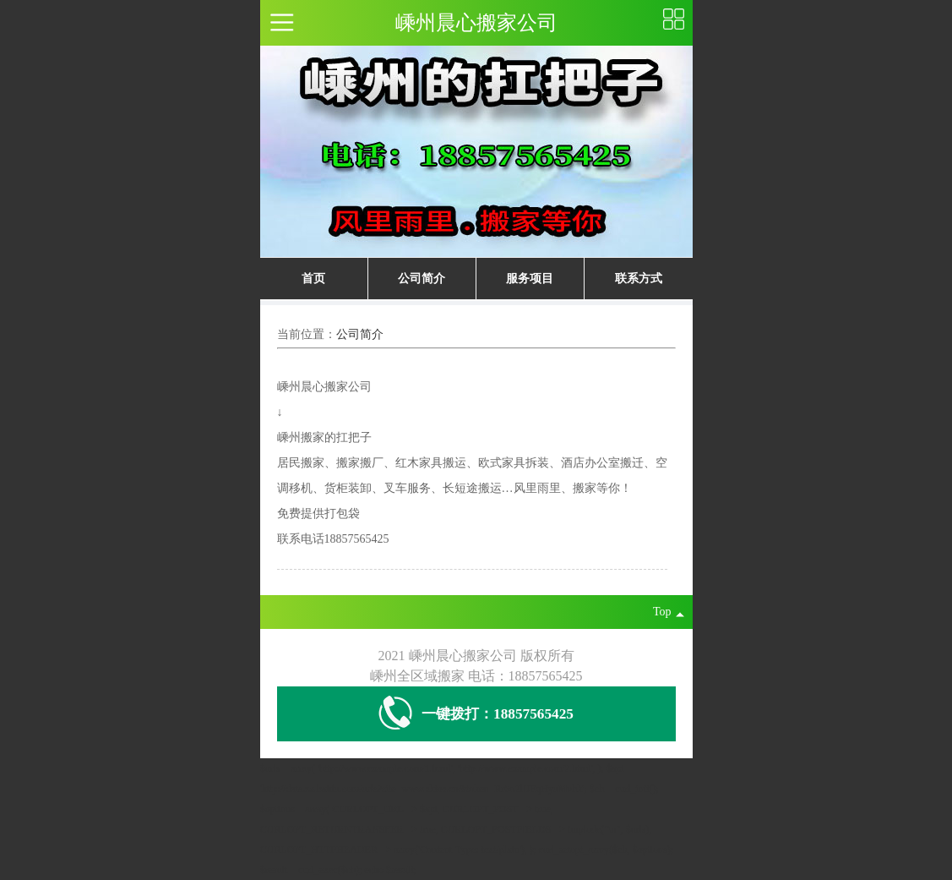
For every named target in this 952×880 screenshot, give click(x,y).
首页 (313, 278)
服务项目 (529, 278)
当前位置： (306, 334)
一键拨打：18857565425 (476, 714)
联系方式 (638, 278)
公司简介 (421, 278)
